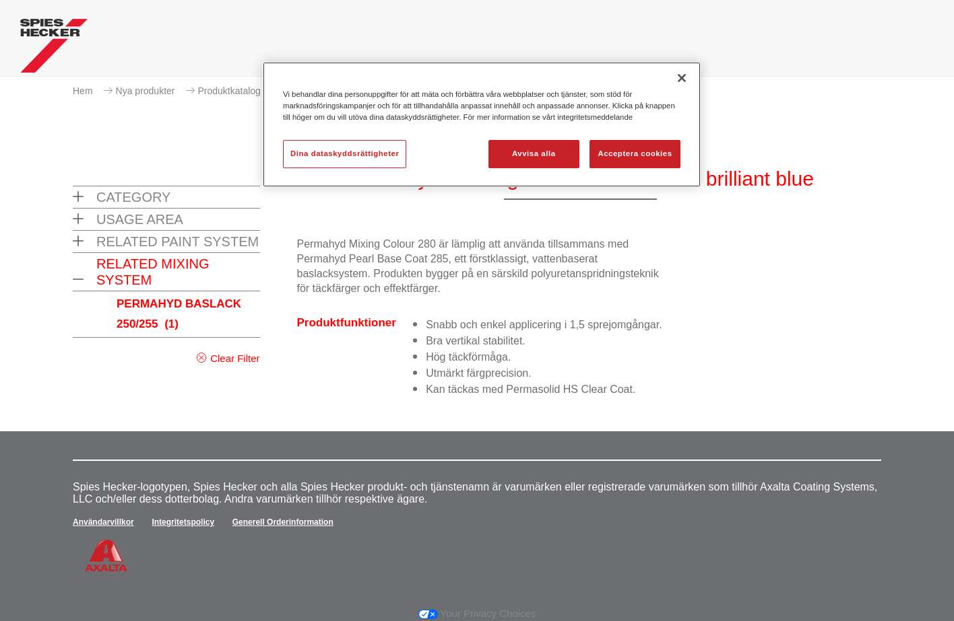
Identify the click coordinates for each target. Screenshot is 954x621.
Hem (83, 90)
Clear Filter (234, 358)
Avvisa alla (534, 153)
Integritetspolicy (183, 522)
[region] (482, 124)
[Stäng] (682, 78)
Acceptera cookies (635, 153)
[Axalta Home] (54, 49)
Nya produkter (145, 90)
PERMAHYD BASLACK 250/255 (179, 313)
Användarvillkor (103, 522)
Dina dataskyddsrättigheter (344, 153)
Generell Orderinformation (282, 522)
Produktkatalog (229, 90)
